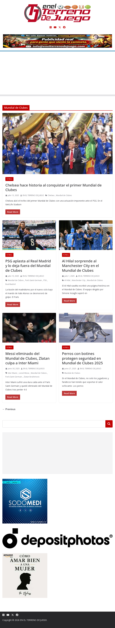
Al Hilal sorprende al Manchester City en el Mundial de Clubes (80, 265)
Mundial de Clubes (64, 195)
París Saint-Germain (33, 280)
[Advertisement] (57, 74)
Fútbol (9, 179)
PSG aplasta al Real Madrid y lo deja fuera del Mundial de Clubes (28, 265)
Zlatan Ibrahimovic (32, 376)
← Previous (8, 409)
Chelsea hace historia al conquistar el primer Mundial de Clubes (53, 187)
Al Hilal (67, 280)
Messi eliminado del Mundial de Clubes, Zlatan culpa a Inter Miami (27, 358)
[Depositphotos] (57, 530)
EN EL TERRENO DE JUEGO (33, 195)
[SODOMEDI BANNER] (24, 480)
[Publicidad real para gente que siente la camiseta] (57, 36)
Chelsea (51, 195)
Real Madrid (10, 284)
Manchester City (78, 280)
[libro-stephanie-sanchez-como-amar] (24, 555)
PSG (45, 280)
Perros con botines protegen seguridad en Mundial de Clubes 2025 (82, 358)
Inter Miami (12, 373)
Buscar (109, 423)
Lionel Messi (24, 373)
